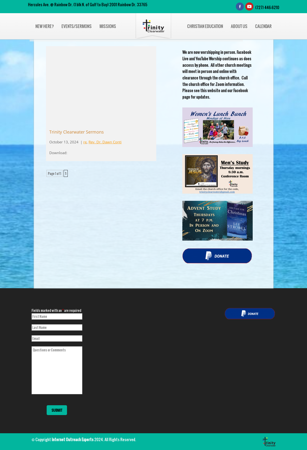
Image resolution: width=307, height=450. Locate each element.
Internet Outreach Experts (73, 439)
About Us (239, 26)
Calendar (263, 26)
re (85, 142)
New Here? (44, 26)
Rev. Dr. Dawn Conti (105, 142)
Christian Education (205, 26)
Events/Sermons (76, 26)
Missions (108, 26)
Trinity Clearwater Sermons (76, 132)
